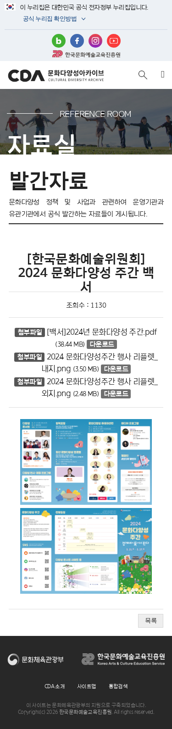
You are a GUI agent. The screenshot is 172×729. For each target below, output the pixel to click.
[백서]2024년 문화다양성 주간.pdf (102, 332)
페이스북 (77, 41)
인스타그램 (95, 41)
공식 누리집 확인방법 (49, 19)
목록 (150, 620)
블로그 (59, 41)
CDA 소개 (54, 686)
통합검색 (118, 686)
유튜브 (114, 41)
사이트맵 (86, 686)
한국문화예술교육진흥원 (86, 53)
